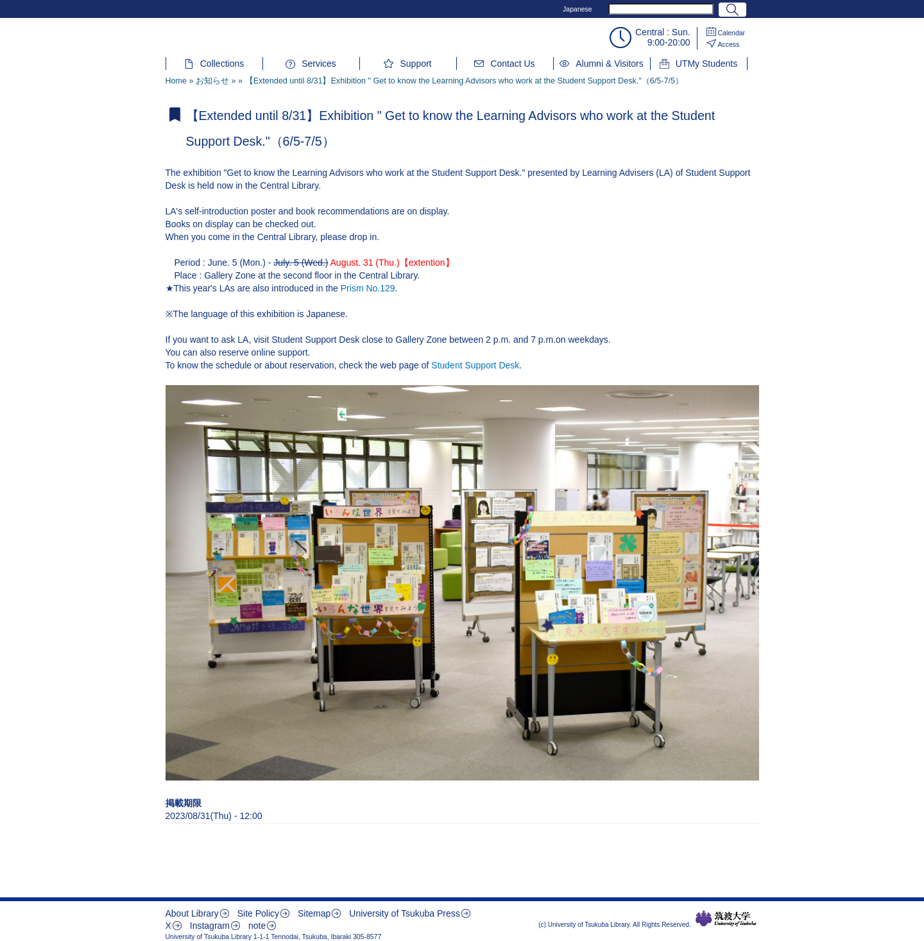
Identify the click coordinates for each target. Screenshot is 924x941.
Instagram (210, 925)
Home (176, 80)
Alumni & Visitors (610, 63)
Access (729, 44)
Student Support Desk (475, 365)
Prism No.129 (368, 288)
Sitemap (314, 913)
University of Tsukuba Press (404, 913)
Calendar (732, 33)
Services (319, 63)
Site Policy (258, 913)
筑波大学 (726, 918)
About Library (192, 913)
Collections (222, 63)
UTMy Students (706, 63)
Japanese (577, 9)
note (257, 925)
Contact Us (512, 63)
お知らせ (212, 80)
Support (415, 63)
